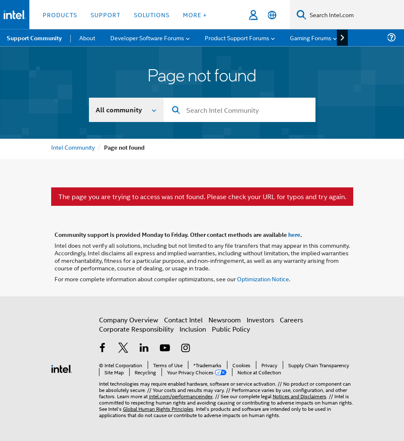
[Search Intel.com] (355, 14)
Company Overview (128, 319)
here (294, 234)
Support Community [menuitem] (34, 37)
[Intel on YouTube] (165, 348)
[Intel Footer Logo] (61, 368)
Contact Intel (183, 319)
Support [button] (105, 14)
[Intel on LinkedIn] (144, 348)
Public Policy (231, 329)
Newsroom (225, 319)
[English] (272, 14)
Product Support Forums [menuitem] (237, 37)
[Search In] (126, 110)
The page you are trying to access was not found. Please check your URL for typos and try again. (202, 196)
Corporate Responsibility (136, 329)
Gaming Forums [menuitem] (310, 37)
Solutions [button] (151, 14)
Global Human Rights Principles (158, 408)
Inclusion (193, 329)
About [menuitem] (87, 37)
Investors (260, 319)
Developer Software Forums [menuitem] (147, 37)
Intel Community (73, 147)
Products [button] (60, 14)
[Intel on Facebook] (103, 348)
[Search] (301, 14)
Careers (291, 319)
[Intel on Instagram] (186, 348)
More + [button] (195, 14)
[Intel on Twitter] (123, 348)
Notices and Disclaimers (299, 396)
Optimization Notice (263, 278)
